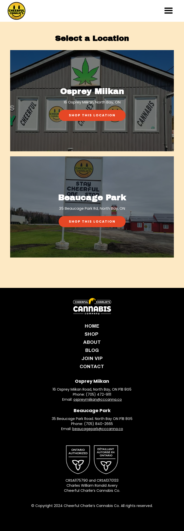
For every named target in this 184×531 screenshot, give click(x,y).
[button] (168, 10)
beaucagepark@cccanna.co (97, 428)
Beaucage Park (92, 410)
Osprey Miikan (92, 381)
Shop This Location (92, 115)
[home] (16, 11)
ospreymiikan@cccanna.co (97, 399)
